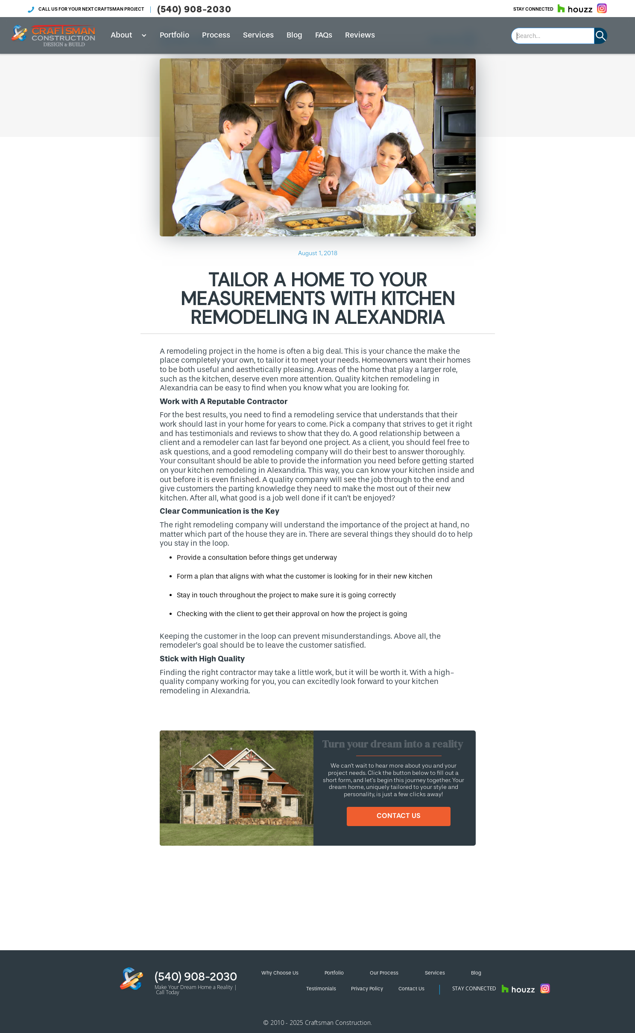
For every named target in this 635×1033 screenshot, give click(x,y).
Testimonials (321, 989)
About (121, 35)
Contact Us (411, 989)
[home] (53, 35)
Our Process (384, 973)
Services (258, 35)
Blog (294, 35)
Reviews (360, 35)
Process (216, 35)
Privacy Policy (367, 989)
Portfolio (174, 35)
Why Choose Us (279, 973)
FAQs (323, 35)
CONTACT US (399, 815)
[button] (125, 35)
